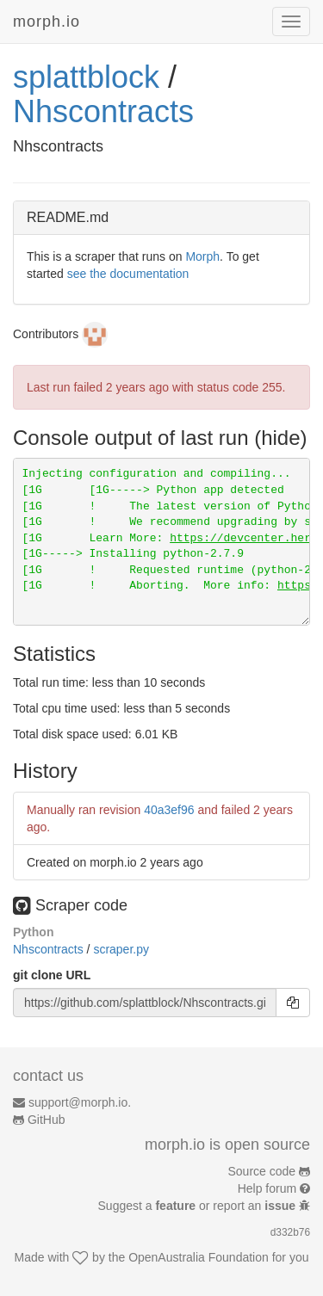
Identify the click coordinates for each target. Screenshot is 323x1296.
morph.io (46, 21)
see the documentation (128, 274)
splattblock (86, 77)
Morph (202, 256)
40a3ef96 (169, 810)
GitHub (46, 1119)
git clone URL (51, 975)
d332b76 (290, 1232)
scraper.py (121, 949)
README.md (68, 217)
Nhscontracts (103, 111)
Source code (262, 1171)
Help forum (267, 1188)
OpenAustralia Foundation (198, 1257)
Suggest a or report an (198, 1206)
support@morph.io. (79, 1102)
